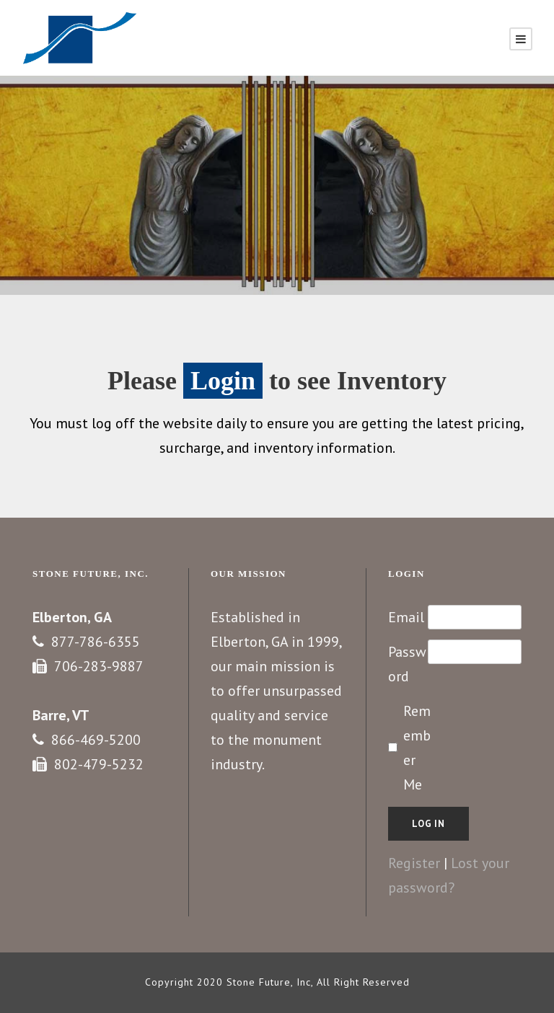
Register (414, 863)
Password (407, 664)
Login (222, 380)
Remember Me (417, 748)
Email (406, 617)
